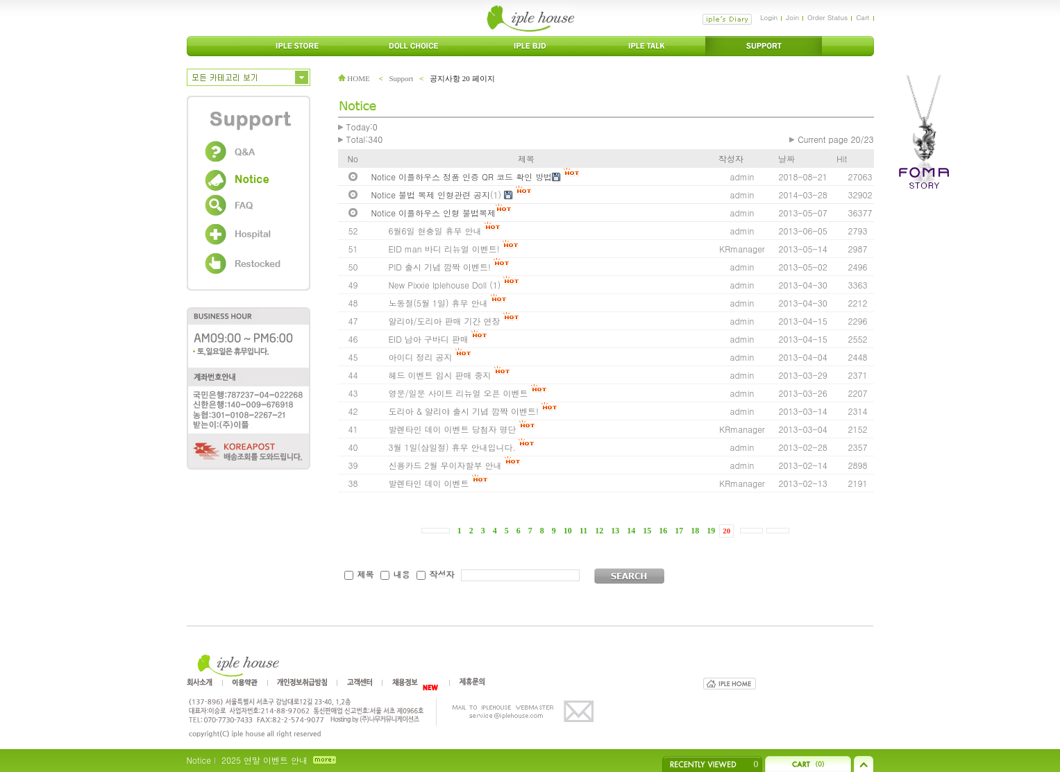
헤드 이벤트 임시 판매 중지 (440, 375)
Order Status (827, 17)
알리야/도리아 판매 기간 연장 (444, 321)
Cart (862, 17)
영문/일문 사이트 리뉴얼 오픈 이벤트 (458, 393)
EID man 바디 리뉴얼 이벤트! (444, 249)
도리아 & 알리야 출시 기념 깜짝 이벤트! (464, 411)
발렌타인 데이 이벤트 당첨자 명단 (452, 429)
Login (768, 17)
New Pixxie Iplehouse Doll (438, 285)
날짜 (786, 158)
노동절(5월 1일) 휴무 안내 (438, 303)
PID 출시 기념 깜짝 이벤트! (440, 267)
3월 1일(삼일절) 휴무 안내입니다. (454, 447)
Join (792, 17)
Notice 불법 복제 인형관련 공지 (431, 194)
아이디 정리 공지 (421, 357)
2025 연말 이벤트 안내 (264, 760)
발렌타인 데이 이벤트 (429, 483)
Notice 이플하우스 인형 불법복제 (433, 212)
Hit (841, 158)
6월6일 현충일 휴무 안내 (435, 231)
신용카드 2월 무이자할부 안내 (445, 465)
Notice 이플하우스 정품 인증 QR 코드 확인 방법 (462, 176)
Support (401, 78)
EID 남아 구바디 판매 (429, 339)
